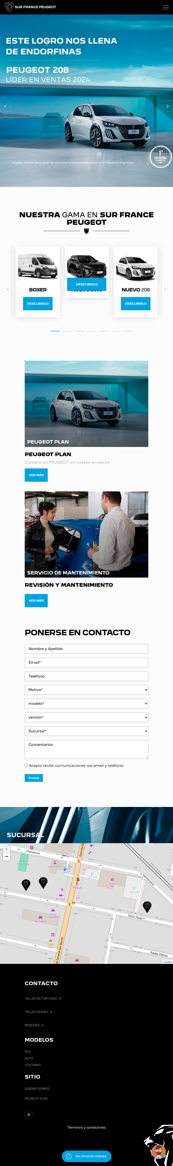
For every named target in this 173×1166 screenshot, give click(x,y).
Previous (8, 289)
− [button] (6, 857)
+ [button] (6, 849)
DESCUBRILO (38, 303)
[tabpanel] (87, 272)
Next (165, 289)
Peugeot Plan (36, 1098)
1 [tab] (55, 330)
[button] (5, 106)
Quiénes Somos (37, 1088)
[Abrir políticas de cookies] (86, 1156)
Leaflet (168, 962)
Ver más (36, 475)
